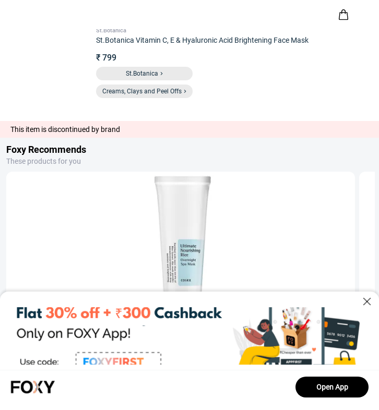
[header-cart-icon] (343, 14)
